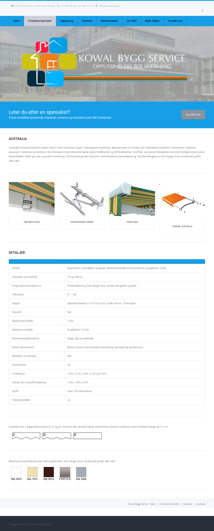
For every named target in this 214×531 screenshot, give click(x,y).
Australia (200, 504)
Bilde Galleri (152, 20)
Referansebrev (109, 20)
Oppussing (66, 20)
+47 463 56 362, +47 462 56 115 (75, 6)
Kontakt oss (175, 20)
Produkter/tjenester (40, 20)
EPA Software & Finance (36, 524)
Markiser (187, 504)
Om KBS (132, 20)
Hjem (16, 20)
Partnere (87, 20)
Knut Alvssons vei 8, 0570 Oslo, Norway (33, 6)
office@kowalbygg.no (108, 6)
